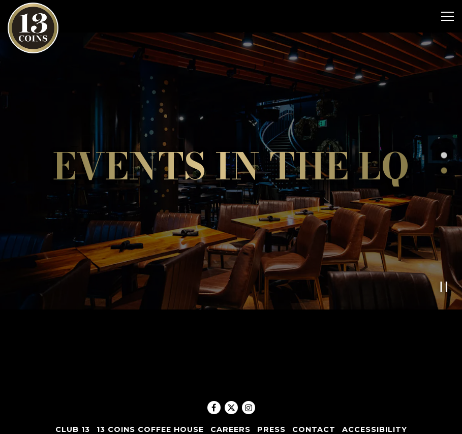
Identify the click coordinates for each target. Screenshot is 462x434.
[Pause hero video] (444, 281)
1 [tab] (444, 152)
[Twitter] (231, 407)
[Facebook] (214, 407)
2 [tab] (444, 168)
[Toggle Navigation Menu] (447, 16)
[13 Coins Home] (33, 27)
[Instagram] (248, 407)
